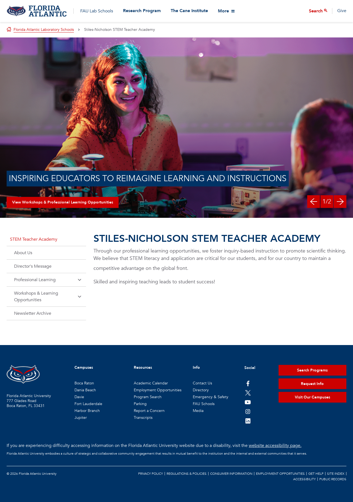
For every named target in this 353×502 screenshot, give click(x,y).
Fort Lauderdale (88, 403)
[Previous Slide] (313, 201)
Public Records (332, 479)
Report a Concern (149, 410)
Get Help (315, 473)
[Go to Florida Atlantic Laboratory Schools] (36, 11)
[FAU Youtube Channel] (247, 402)
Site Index (335, 473)
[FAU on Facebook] (247, 383)
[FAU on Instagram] (247, 411)
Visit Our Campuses (312, 397)
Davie (79, 397)
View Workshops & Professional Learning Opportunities (62, 202)
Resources (143, 367)
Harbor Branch (87, 410)
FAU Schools (204, 403)
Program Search (148, 397)
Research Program (142, 11)
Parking (140, 403)
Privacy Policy (150, 473)
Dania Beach (85, 390)
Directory (201, 390)
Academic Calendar (151, 383)
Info (196, 367)
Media (198, 410)
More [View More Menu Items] (223, 11)
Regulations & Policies (187, 473)
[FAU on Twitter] (247, 392)
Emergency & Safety (210, 397)
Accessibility (304, 479)
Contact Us (202, 383)
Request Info (312, 383)
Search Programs (312, 370)
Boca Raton (84, 383)
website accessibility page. (275, 446)
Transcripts (143, 417)
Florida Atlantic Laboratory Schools (44, 29)
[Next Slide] (340, 201)
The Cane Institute (189, 11)
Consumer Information (231, 473)
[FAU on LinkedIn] (247, 421)
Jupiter (80, 417)
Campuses (83, 367)
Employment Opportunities (157, 390)
